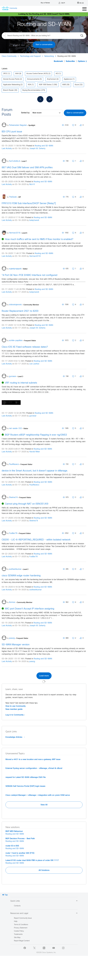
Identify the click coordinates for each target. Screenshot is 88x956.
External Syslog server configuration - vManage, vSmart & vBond (34, 768)
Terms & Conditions (21, 924)
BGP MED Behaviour (14, 831)
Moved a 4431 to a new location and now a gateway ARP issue (33, 759)
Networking (49, 56)
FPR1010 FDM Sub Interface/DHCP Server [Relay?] (29, 203)
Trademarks (18, 934)
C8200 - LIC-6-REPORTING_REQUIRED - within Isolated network (36, 540)
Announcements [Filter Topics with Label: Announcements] (33, 79)
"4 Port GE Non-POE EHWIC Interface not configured (29, 275)
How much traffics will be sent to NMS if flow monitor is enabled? (39, 239)
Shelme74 (33, 521)
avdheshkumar (35, 590)
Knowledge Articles (15, 737)
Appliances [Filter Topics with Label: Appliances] (68, 79)
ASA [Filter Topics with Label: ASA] (29, 84)
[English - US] (80, 3)
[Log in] (62, 3)
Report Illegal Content (22, 941)
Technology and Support (30, 56)
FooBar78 (33, 556)
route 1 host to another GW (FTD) (20, 853)
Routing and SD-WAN (44, 146)
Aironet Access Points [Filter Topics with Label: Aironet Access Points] (11, 79)
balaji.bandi (34, 220)
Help (15, 921)
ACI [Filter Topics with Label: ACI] (57, 73)
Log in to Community (15, 715)
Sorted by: (25, 113)
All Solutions (44, 870)
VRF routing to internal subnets (21, 383)
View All (44, 804)
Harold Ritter (34, 452)
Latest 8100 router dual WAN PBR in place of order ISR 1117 (32, 860)
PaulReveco (34, 485)
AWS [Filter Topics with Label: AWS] (64, 84)
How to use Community (16, 706)
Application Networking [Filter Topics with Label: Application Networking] (11, 84)
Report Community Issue (23, 918)
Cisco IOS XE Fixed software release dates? (25, 347)
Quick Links (44, 901)
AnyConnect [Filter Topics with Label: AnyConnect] (51, 79)
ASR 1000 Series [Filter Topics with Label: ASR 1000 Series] (45, 84)
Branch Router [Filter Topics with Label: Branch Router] (8, 90)
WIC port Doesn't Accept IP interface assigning (29, 609)
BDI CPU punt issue (12, 132)
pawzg (32, 661)
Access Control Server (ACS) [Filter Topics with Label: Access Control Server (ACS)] (37, 73)
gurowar (32, 416)
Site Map (17, 937)
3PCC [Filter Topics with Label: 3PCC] (5, 73)
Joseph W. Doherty (37, 148)
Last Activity (7, 148)
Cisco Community (9, 56)
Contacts (17, 906)
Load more (44, 675)
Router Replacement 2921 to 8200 (20, 311)
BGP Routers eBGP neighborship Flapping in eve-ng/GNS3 (36, 435)
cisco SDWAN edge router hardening (21, 576)
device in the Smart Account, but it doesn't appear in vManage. (35, 471)
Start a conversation (44, 44)
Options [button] (81, 61)
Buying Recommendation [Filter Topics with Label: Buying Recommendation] (31, 90)
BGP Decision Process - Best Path (20, 838)
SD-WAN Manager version (15, 645)
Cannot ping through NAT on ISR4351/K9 (26, 504)
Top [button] (6, 895)
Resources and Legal (44, 913)
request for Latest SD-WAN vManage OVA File (26, 777)
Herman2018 (35, 256)
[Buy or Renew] (45, 2)
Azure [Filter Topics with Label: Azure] (77, 84)
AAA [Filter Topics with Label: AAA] (17, 73)
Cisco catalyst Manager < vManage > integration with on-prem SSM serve (38, 795)
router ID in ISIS (12, 846)
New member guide (14, 709)
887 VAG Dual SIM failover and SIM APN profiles (27, 167)
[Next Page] (49, 99)
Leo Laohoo (34, 364)
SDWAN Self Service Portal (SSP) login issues (25, 786)
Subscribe (70, 61)
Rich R (32, 184)
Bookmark (58, 61)
